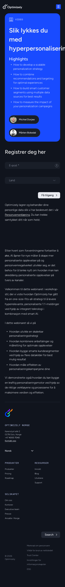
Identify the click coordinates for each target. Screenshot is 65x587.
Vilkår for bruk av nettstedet (40, 550)
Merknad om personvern (38, 545)
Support (38, 482)
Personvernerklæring (17, 214)
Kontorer (9, 505)
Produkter (9, 469)
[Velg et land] (32, 180)
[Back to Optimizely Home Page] (12, 7)
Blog (37, 473)
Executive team (12, 509)
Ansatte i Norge (12, 518)
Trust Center (32, 555)
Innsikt (38, 469)
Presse (8, 514)
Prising (8, 473)
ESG (29, 569)
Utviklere (39, 478)
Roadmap (9, 478)
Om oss (8, 500)
